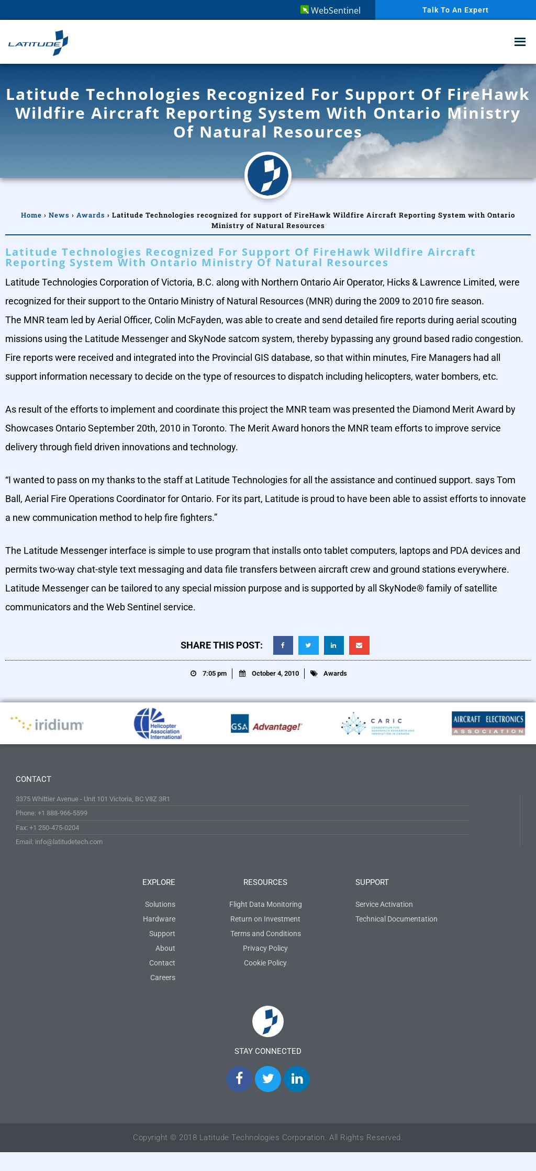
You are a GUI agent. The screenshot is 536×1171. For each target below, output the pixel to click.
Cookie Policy (265, 963)
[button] (283, 645)
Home (31, 215)
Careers (162, 977)
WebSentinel (330, 10)
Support (162, 933)
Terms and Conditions (265, 933)
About (165, 948)
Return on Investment (265, 919)
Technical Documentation (396, 919)
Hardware (159, 919)
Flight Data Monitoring (265, 904)
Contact (162, 963)
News (59, 215)
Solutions (160, 904)
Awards (90, 215)
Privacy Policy (265, 948)
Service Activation (384, 904)
